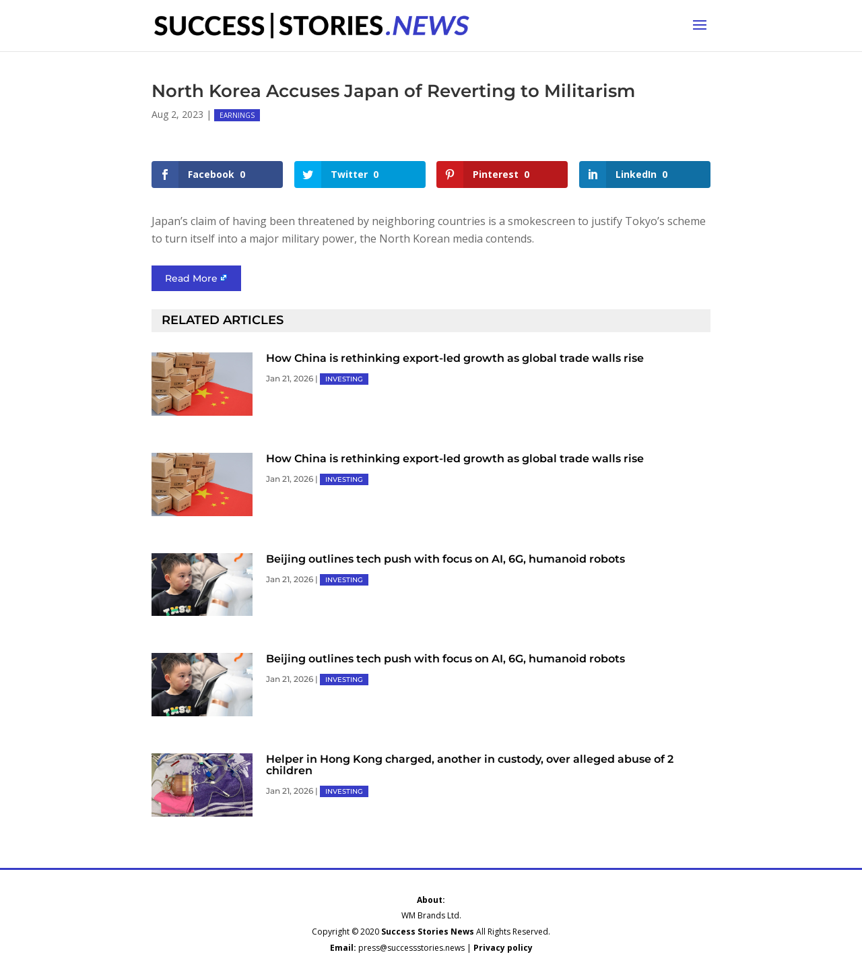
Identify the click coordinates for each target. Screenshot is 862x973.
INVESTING (344, 379)
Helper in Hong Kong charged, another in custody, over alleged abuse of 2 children (469, 765)
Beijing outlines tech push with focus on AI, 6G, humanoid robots (445, 559)
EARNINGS (237, 115)
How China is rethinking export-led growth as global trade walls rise (455, 358)
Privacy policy (503, 947)
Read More (191, 278)
